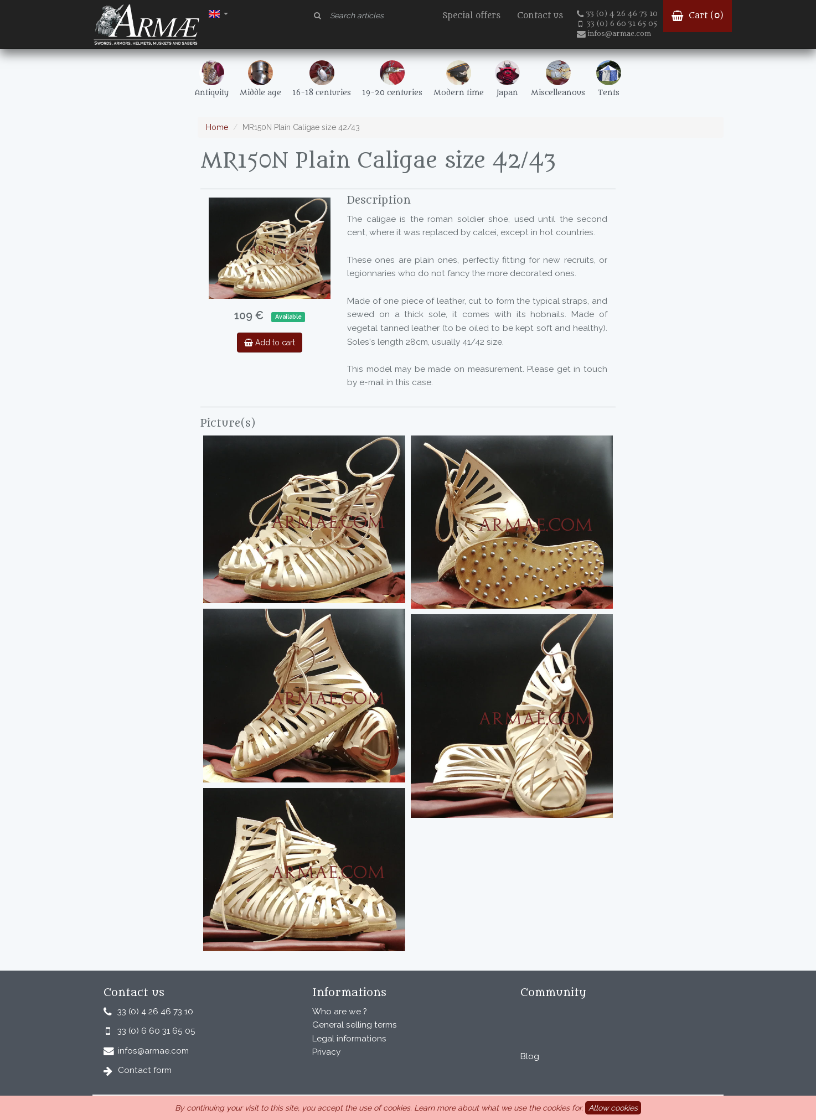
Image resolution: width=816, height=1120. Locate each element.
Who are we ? (339, 1012)
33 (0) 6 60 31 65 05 (618, 24)
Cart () (698, 15)
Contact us (540, 15)
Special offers (471, 15)
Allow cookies (613, 1107)
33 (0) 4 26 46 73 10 (617, 14)
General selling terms (354, 1025)
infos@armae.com (614, 34)
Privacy (326, 1052)
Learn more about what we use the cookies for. (498, 1107)
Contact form (145, 1070)
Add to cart (269, 342)
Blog (529, 1056)
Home (217, 127)
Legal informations (349, 1039)
